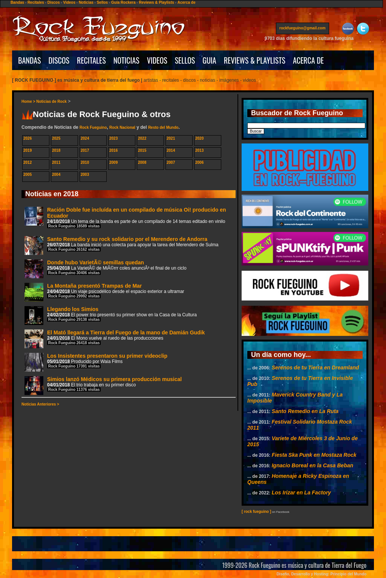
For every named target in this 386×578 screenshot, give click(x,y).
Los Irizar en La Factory (301, 493)
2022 (142, 138)
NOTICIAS (126, 60)
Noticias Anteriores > (40, 404)
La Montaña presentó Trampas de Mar (104, 292)
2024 (85, 138)
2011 (56, 162)
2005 (27, 174)
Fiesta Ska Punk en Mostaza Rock (314, 455)
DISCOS (59, 60)
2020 (199, 138)
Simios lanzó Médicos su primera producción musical (103, 385)
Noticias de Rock (51, 101)
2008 (142, 162)
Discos (53, 2)
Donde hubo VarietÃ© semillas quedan (106, 268)
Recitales (36, 2)
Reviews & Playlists (156, 2)
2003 (85, 174)
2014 (171, 150)
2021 (171, 138)
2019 (27, 150)
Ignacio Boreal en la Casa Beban (312, 465)
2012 (27, 162)
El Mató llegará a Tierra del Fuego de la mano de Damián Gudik (115, 338)
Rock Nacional (122, 127)
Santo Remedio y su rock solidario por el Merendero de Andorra (121, 245)
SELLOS (185, 60)
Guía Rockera (123, 2)
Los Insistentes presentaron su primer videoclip (96, 362)
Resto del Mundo (163, 127)
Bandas (17, 2)
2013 (199, 150)
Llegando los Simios (111, 315)
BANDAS (29, 60)
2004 (56, 174)
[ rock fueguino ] (256, 511)
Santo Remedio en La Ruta (305, 411)
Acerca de (187, 2)
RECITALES (91, 60)
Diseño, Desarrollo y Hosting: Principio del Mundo (321, 574)
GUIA (209, 60)
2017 (85, 150)
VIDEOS (157, 60)
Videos (69, 2)
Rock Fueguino (93, 127)
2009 (113, 162)
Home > (28, 101)
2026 (27, 138)
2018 (56, 150)
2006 (199, 162)
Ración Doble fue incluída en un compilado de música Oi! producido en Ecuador (125, 217)
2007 (171, 162)
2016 (113, 150)
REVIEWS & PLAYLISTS (254, 60)
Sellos (102, 2)
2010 (85, 162)
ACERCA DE (308, 60)
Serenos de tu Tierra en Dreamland (315, 367)
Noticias (86, 2)
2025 (56, 138)
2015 (142, 150)
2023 (113, 138)
